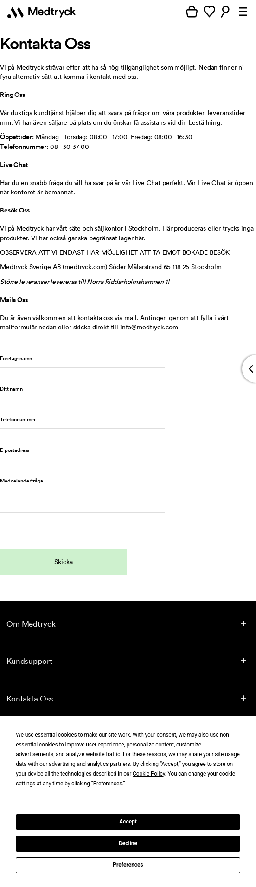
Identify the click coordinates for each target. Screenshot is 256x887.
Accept (128, 821)
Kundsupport (29, 661)
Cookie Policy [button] (149, 774)
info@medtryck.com (149, 327)
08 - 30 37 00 (69, 146)
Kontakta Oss (29, 698)
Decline (128, 843)
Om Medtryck (30, 624)
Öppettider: (16, 136)
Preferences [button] (107, 783)
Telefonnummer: (24, 146)
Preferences (128, 864)
